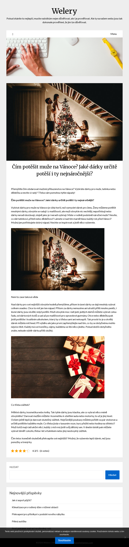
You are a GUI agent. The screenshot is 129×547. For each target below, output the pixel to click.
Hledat (14, 467)
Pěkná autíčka (19, 521)
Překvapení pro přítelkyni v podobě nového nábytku (38, 514)
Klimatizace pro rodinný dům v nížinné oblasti (35, 507)
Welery (64, 11)
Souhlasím (64, 540)
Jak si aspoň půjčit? (21, 500)
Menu (113, 33)
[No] (125, 537)
